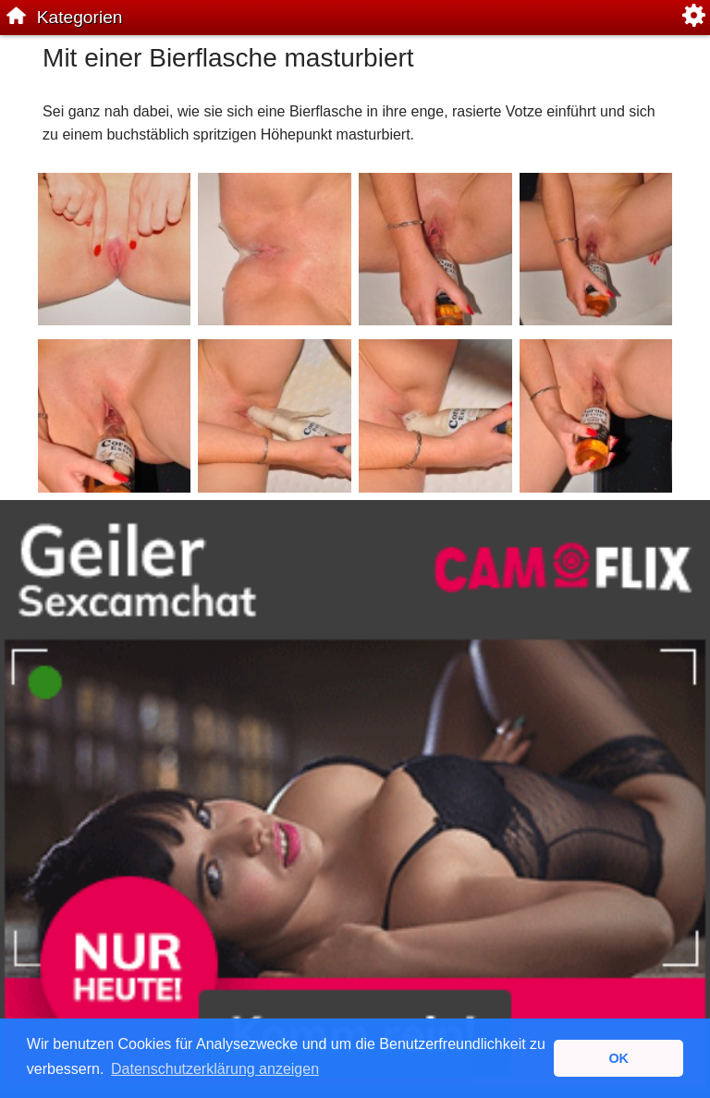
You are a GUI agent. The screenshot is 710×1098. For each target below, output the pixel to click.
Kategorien (80, 17)
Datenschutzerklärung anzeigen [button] (215, 1069)
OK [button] (618, 1058)
